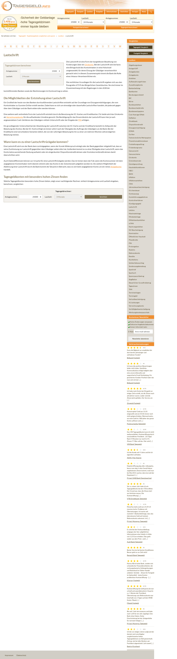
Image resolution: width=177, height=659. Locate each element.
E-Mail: (131, 332)
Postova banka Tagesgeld (136, 424)
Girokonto (89, 64)
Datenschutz (21, 655)
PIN (80, 120)
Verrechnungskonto (14, 117)
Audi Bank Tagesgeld (134, 542)
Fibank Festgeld (133, 603)
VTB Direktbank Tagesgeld (137, 499)
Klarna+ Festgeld (133, 580)
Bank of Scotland (133, 646)
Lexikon (61, 36)
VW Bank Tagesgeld (134, 444)
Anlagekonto (116, 166)
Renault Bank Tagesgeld (136, 555)
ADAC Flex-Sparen (134, 458)
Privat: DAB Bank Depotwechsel (139, 478)
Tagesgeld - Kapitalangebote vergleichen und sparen (37, 36)
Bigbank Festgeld (133, 358)
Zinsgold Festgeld (133, 403)
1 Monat (93, 22)
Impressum (9, 655)
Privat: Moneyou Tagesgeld (137, 521)
